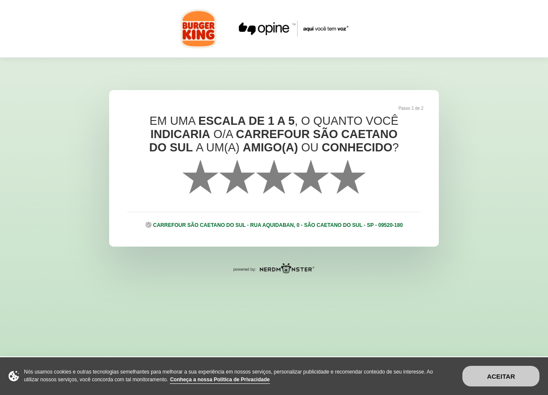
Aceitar (501, 376)
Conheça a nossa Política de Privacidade (220, 380)
